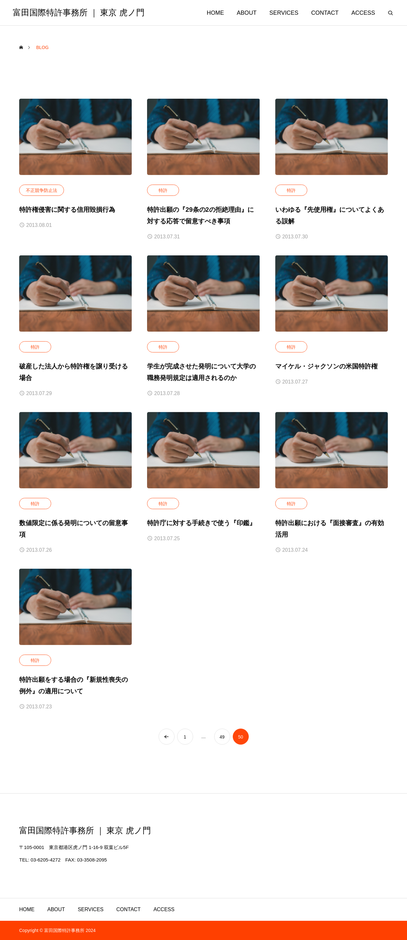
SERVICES (284, 13)
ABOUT (247, 13)
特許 (163, 190)
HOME (215, 13)
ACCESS (363, 13)
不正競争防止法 (41, 190)
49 (222, 736)
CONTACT (325, 13)
